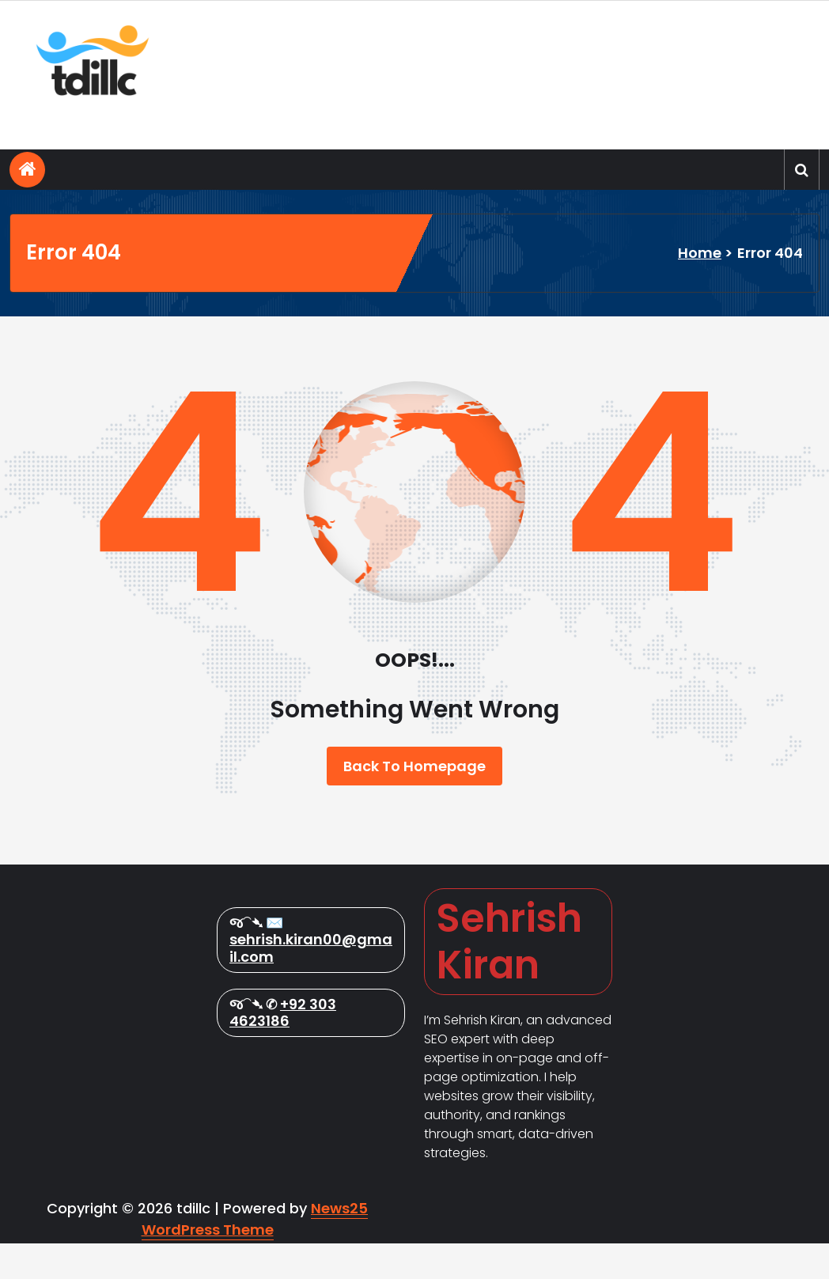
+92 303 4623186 (282, 1166)
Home (699, 253)
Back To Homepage (414, 766)
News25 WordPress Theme (255, 1254)
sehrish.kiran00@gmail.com (310, 1101)
